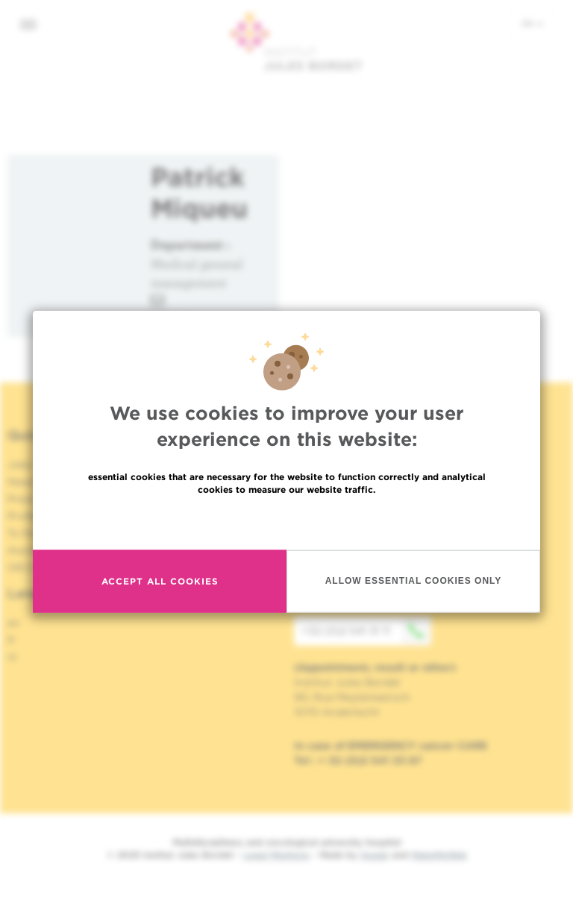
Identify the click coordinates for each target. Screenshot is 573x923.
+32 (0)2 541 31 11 (366, 631)
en (532, 23)
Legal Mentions (276, 854)
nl (12, 657)
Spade (374, 854)
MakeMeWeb (439, 854)
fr (11, 640)
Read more (286, 526)
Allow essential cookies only (413, 586)
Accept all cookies (160, 586)
